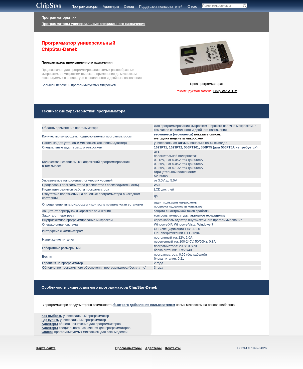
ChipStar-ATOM (225, 91)
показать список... (208, 134)
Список (47, 332)
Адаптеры (111, 7)
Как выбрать (52, 316)
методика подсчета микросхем (178, 138)
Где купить (50, 320)
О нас (192, 7)
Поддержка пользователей (161, 7)
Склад (129, 7)
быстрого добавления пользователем (144, 305)
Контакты (173, 348)
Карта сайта (46, 348)
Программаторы (84, 7)
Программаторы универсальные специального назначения (93, 24)
